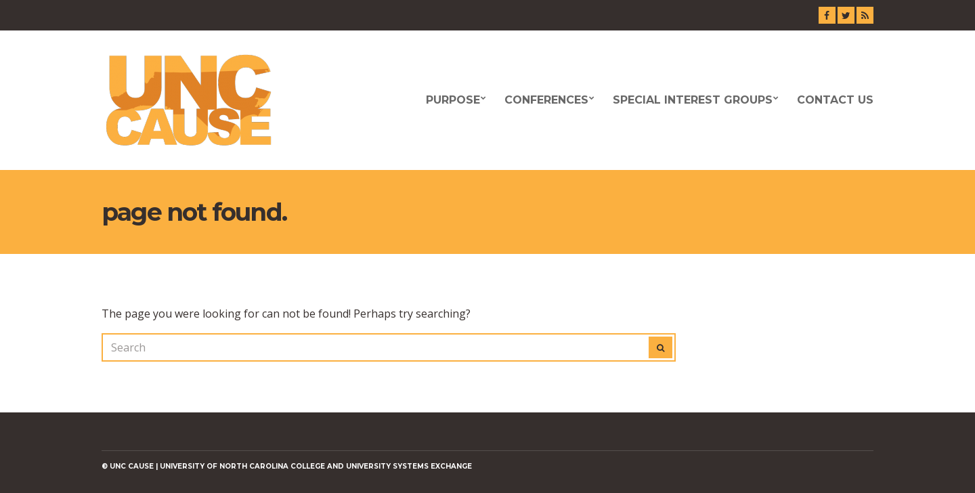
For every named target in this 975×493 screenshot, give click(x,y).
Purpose (453, 99)
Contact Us (835, 99)
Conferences (546, 99)
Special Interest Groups (693, 99)
